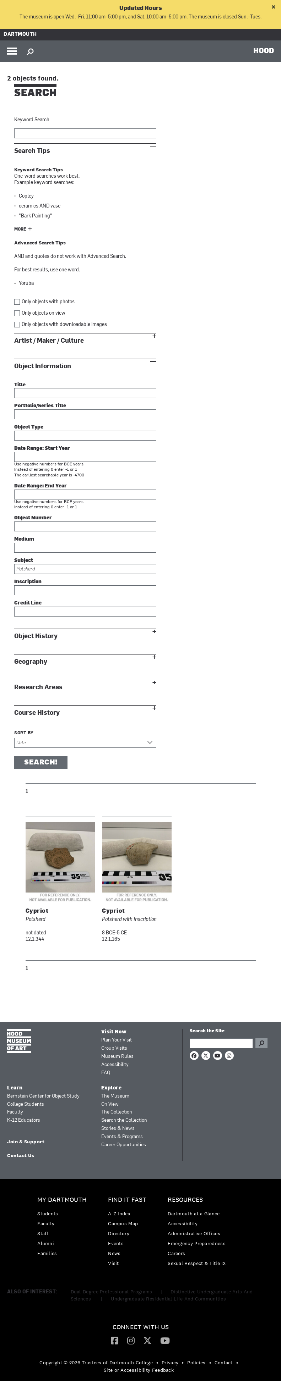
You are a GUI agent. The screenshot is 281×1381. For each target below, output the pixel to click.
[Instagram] (131, 1340)
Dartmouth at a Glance (194, 1213)
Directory (118, 1233)
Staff (43, 1233)
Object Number (33, 518)
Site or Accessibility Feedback (139, 1370)
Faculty (15, 1112)
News (114, 1253)
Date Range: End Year (40, 486)
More (20, 229)
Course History (37, 713)
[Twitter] (147, 1340)
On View (110, 1104)
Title (20, 385)
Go (261, 1043)
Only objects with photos (48, 302)
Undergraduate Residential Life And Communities (168, 1299)
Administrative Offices (194, 1233)
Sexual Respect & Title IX (197, 1263)
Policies (196, 1362)
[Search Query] (221, 1043)
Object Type (28, 427)
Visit (113, 1263)
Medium (24, 539)
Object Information (42, 366)
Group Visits (114, 1048)
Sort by (24, 733)
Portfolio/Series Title (40, 406)
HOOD (264, 50)
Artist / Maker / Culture (49, 340)
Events (116, 1243)
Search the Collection (124, 1120)
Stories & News (118, 1128)
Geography (30, 661)
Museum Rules (117, 1056)
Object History (36, 636)
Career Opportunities (123, 1145)
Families (47, 1253)
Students (47, 1213)
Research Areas (38, 687)
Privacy (170, 1362)
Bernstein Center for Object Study (43, 1096)
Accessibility (115, 1064)
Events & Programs (122, 1136)
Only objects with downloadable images (64, 324)
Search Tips (32, 151)
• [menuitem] (157, 1362)
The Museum (115, 1096)
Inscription (28, 582)
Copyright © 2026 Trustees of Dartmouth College (96, 1362)
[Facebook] (114, 1340)
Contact (224, 1362)
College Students (25, 1104)
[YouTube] (165, 1340)
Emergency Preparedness (197, 1243)
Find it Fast (127, 1200)
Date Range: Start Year (42, 448)
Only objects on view (43, 313)
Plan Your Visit (116, 1040)
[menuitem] (63, 1228)
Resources (185, 1200)
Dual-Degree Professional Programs (111, 1291)
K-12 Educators (23, 1120)
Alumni (45, 1243)
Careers (176, 1253)
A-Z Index (119, 1213)
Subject (23, 560)
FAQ (105, 1073)
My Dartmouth (62, 1200)
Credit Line (28, 603)
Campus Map (123, 1223)
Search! (41, 762)
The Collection (116, 1112)
